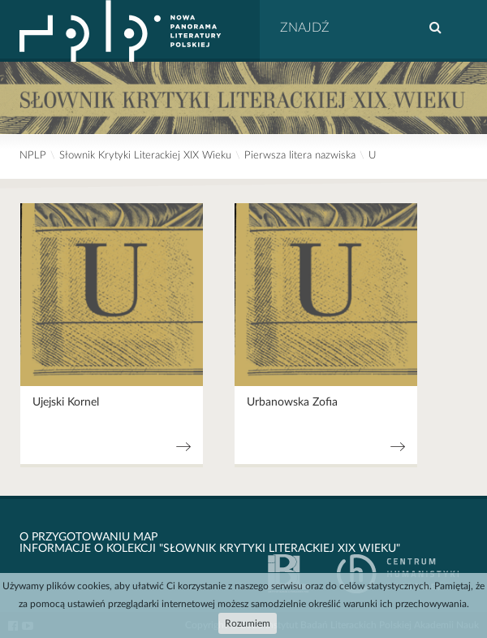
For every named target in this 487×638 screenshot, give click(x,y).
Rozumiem (247, 623)
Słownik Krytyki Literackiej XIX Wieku (145, 155)
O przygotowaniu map (88, 537)
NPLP (32, 155)
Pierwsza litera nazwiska (300, 155)
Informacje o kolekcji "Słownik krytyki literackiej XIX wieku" (209, 548)
